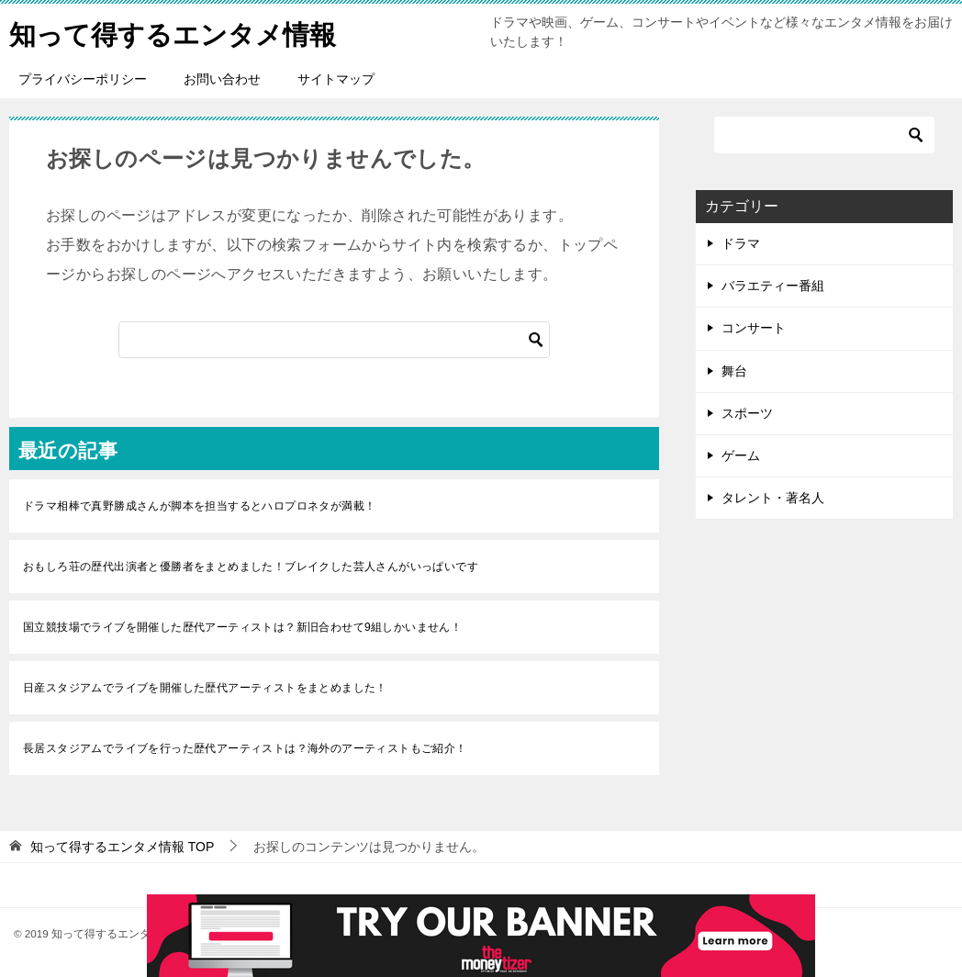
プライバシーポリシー (82, 79)
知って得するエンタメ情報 (178, 31)
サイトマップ (336, 79)
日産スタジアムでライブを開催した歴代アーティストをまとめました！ (205, 687)
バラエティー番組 (773, 285)
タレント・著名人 (773, 497)
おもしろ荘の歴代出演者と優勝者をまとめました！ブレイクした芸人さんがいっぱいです (250, 566)
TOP (122, 846)
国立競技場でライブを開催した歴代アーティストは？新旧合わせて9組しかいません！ (242, 627)
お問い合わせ (222, 79)
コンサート (754, 327)
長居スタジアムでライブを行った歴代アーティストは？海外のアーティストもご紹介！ (245, 748)
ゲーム (741, 455)
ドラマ (741, 243)
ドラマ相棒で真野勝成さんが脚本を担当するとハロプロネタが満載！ (199, 506)
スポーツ (747, 413)
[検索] (334, 339)
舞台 (734, 371)
